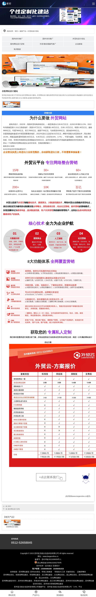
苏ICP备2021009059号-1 (51, 559)
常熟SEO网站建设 (41, 581)
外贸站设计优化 (79, 39)
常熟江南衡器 (46, 572)
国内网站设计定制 (17, 44)
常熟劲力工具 (59, 572)
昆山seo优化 (44, 578)
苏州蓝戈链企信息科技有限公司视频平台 (30, 587)
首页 (16, 31)
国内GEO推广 (17, 39)
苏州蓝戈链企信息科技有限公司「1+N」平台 (64, 587)
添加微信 (60, 593)
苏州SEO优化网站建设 (75, 581)
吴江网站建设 (47, 575)
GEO (9, 506)
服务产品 (23, 31)
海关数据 (17, 49)
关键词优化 (70, 572)
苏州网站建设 (24, 572)
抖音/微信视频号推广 (48, 44)
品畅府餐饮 (81, 572)
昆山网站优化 (71, 575)
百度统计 (56, 566)
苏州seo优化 (35, 572)
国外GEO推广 (47, 39)
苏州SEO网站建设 (25, 581)
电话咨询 (84, 593)
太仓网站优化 (59, 575)
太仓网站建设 (55, 578)
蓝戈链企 (48, 566)
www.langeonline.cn (79, 496)
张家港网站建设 (22, 575)
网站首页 (12, 593)
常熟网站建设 (35, 575)
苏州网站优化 (8, 575)
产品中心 (36, 593)
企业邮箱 (78, 44)
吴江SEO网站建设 (57, 581)
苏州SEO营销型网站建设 (53, 584)
